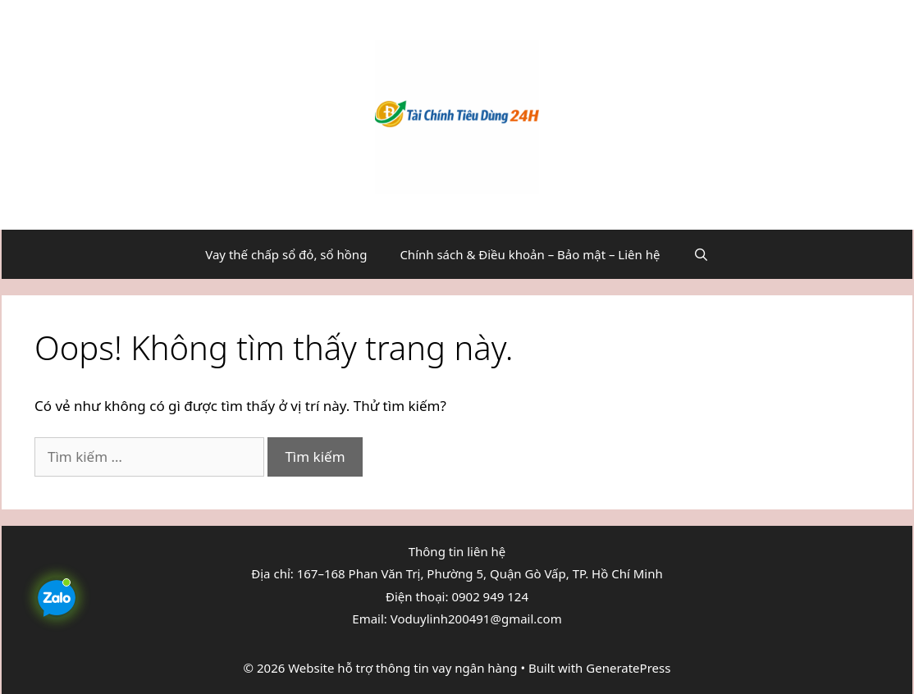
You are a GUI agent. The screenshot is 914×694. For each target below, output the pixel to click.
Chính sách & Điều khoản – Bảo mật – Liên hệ (530, 254)
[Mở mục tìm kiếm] (700, 254)
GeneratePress (628, 668)
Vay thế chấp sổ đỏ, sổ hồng (286, 254)
